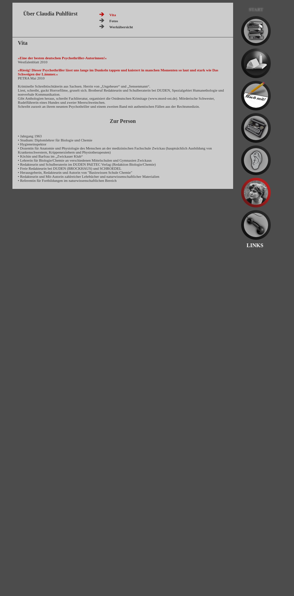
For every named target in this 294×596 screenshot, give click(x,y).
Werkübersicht (121, 27)
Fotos (113, 21)
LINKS (252, 245)
